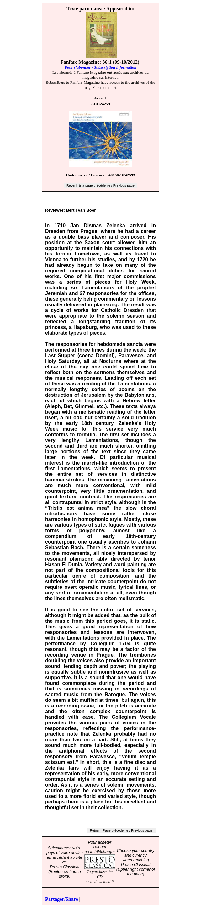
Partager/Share (61, 899)
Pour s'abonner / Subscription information (100, 67)
